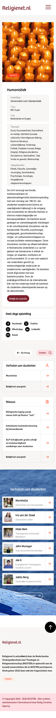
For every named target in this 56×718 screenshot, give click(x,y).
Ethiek (13, 169)
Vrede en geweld (18, 159)
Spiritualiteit (29, 155)
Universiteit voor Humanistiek (26, 101)
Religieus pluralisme (28, 152)
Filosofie (21, 169)
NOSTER (27, 663)
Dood (13, 130)
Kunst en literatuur (19, 141)
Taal (38, 155)
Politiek (14, 148)
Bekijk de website (18, 298)
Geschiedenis (28, 172)
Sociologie (28, 176)
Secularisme (16, 155)
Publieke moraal (26, 148)
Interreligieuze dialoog (31, 138)
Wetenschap (33, 159)
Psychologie (16, 176)
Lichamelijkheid (18, 145)
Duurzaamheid (24, 130)
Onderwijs (30, 145)
